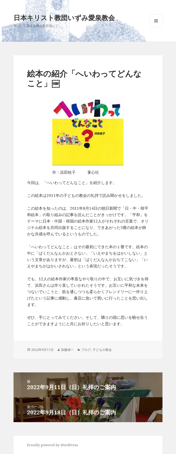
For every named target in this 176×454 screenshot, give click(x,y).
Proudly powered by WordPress (52, 445)
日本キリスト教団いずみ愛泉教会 (64, 17)
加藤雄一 (67, 349)
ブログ (86, 349)
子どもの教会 (102, 349)
